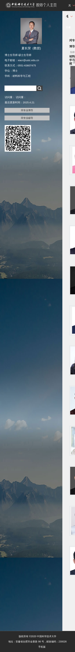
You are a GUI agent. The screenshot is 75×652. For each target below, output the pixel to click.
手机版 (42, 646)
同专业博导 (27, 110)
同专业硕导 (27, 118)
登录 (68, 27)
